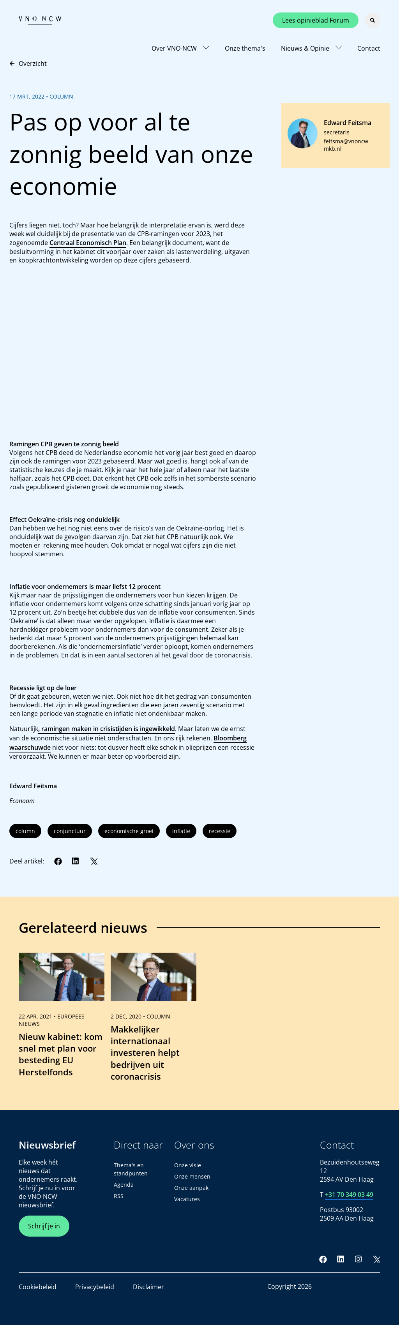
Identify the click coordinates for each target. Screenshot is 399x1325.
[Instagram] (358, 1259)
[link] (61, 1020)
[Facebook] (58, 861)
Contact (368, 48)
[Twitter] (93, 861)
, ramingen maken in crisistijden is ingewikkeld (106, 728)
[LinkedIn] (75, 861)
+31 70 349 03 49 (349, 1194)
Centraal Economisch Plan (87, 242)
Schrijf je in (44, 1226)
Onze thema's (245, 48)
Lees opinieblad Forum (315, 20)
